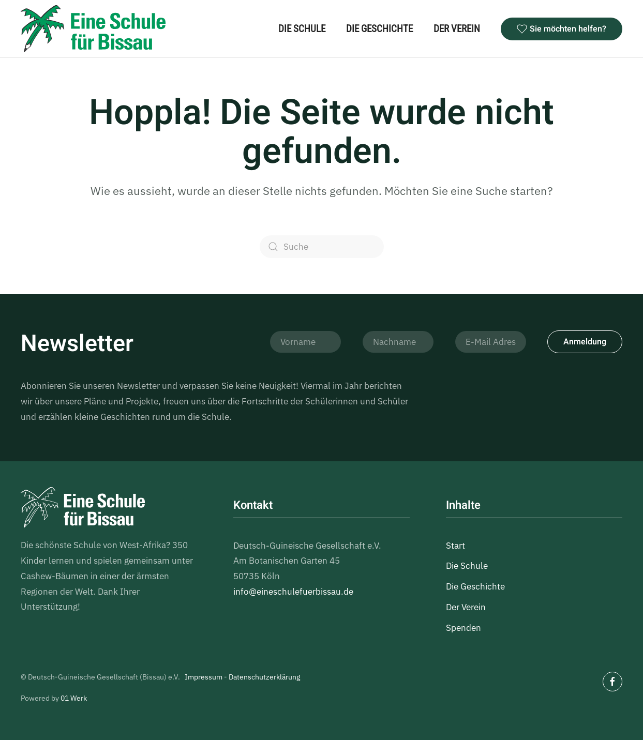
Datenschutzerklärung (264, 677)
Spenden (463, 627)
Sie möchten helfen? (561, 29)
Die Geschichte (379, 29)
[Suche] (322, 246)
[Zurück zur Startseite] (93, 28)
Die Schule (301, 29)
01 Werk (74, 698)
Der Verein (456, 29)
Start (455, 545)
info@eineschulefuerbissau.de (293, 591)
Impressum (203, 677)
